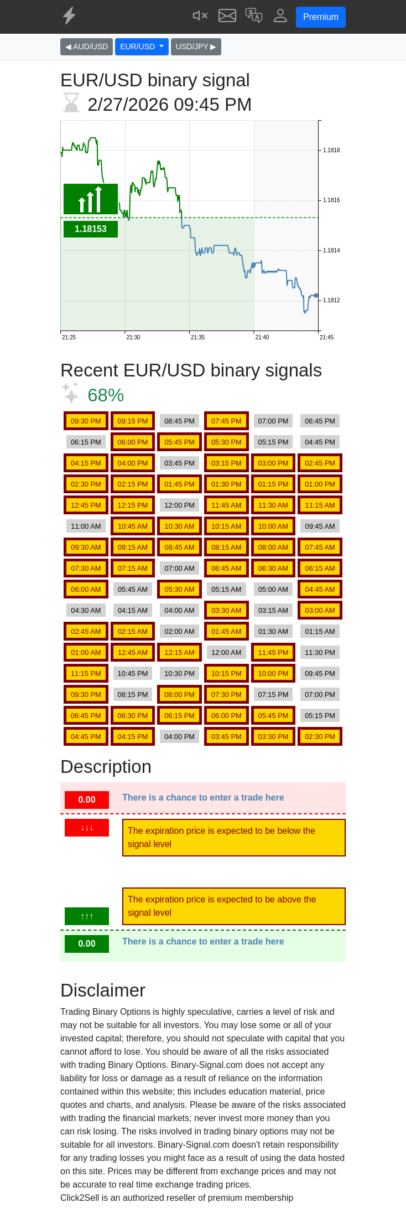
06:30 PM (133, 715)
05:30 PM (226, 442)
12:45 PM (86, 505)
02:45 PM (320, 463)
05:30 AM (180, 589)
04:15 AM (133, 610)
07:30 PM (226, 694)
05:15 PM (273, 442)
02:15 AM (133, 631)
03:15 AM (273, 610)
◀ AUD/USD (86, 46)
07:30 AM (86, 568)
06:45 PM (320, 421)
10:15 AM (226, 526)
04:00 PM (133, 463)
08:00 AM (273, 547)
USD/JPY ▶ (196, 46)
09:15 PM (133, 421)
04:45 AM (320, 589)
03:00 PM (273, 463)
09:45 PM (320, 673)
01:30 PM (226, 484)
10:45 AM (133, 526)
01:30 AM (273, 631)
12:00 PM (179, 505)
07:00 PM (273, 421)
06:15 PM (86, 442)
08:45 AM (180, 547)
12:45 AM (133, 652)
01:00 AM (86, 652)
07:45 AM (320, 547)
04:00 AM (180, 610)
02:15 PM (133, 484)
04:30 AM (86, 610)
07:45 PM (226, 421)
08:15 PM (133, 694)
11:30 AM (273, 505)
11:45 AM (226, 505)
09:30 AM (86, 547)
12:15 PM (133, 505)
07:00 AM (180, 568)
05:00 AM (273, 589)
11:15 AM (320, 505)
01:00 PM (320, 484)
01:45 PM (179, 484)
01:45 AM (226, 631)
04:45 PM (320, 442)
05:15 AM (226, 589)
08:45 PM (179, 421)
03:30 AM (226, 610)
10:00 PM (273, 673)
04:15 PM (86, 463)
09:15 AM (133, 547)
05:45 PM (179, 442)
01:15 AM (320, 631)
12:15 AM (180, 652)
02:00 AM (180, 631)
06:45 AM (226, 568)
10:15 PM (226, 673)
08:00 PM (179, 694)
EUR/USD (138, 46)
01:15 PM (273, 484)
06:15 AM (320, 568)
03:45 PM (179, 463)
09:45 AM (320, 526)
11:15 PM (86, 673)
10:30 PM (179, 673)
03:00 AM (320, 610)
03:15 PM (226, 463)
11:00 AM (86, 526)
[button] (254, 17)
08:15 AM (226, 547)
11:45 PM (273, 652)
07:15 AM (133, 568)
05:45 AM (133, 589)
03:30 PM (273, 736)
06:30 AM (273, 568)
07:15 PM (273, 694)
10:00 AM (273, 526)
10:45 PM (133, 673)
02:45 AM (86, 631)
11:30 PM (320, 652)
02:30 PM (86, 484)
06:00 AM (86, 589)
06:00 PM (133, 442)
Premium (321, 17)
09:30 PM (86, 421)
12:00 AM (226, 652)
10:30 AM (180, 526)
